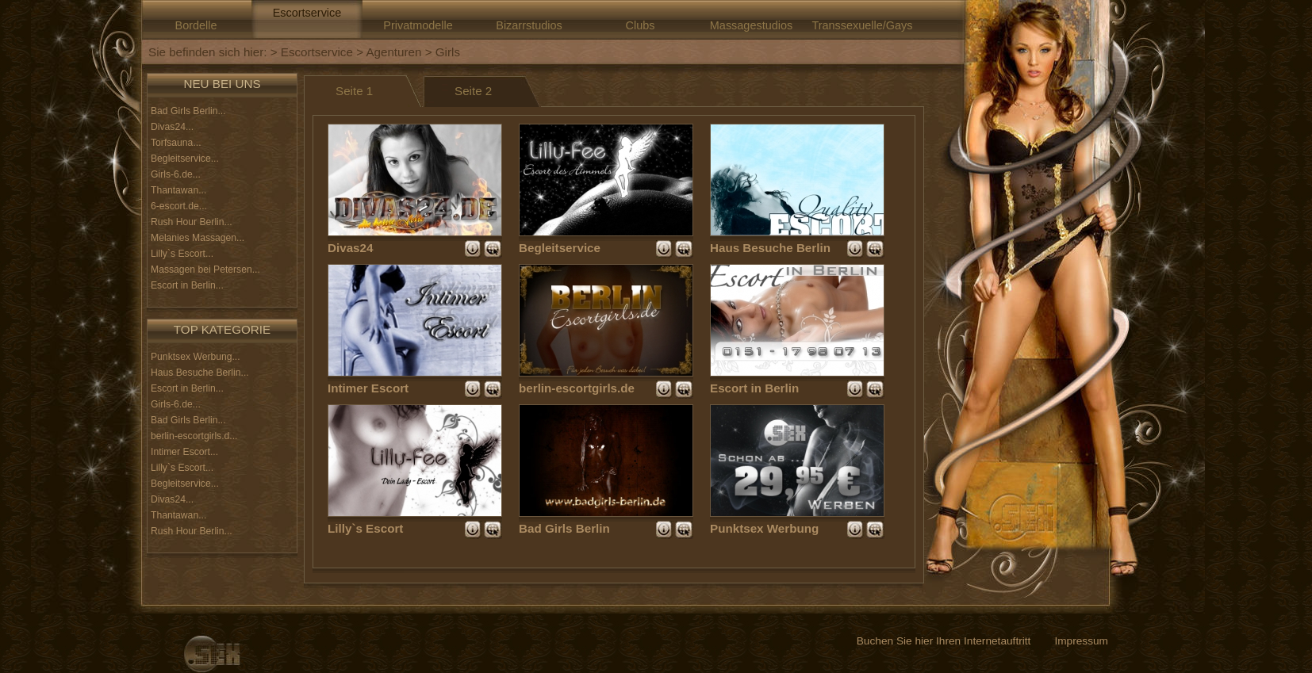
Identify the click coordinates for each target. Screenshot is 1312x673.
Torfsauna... (176, 142)
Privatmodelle (417, 25)
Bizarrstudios (529, 25)
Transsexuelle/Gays (861, 25)
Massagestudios (751, 25)
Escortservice (307, 12)
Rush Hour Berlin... (191, 222)
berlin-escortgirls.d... (194, 436)
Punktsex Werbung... (195, 356)
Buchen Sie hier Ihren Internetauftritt (944, 641)
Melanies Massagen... (197, 237)
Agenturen (393, 52)
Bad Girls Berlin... (188, 111)
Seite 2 (473, 91)
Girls (447, 52)
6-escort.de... (179, 206)
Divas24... (172, 126)
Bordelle (196, 25)
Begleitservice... (185, 158)
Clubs (640, 25)
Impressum (1081, 641)
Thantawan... (178, 190)
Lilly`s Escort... (182, 253)
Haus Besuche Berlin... (200, 372)
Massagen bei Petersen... (205, 269)
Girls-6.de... (176, 174)
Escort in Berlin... (187, 285)
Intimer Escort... (184, 451)
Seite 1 (354, 91)
